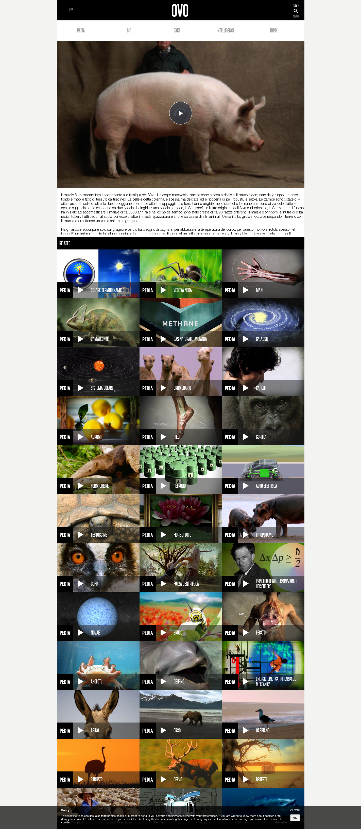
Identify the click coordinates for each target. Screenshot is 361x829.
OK (295, 818)
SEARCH (296, 16)
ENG (295, 5)
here (134, 819)
